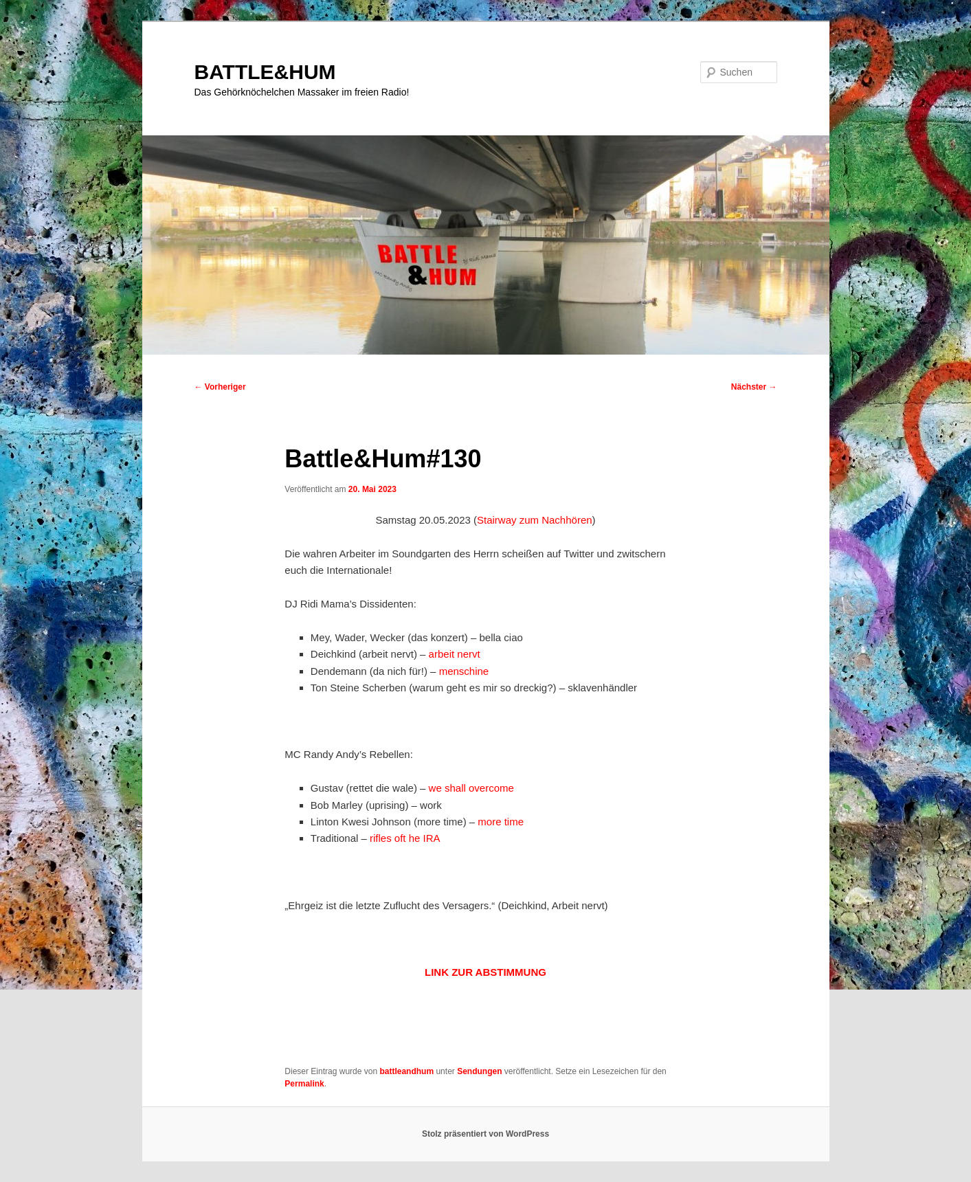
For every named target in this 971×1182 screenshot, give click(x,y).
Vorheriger (220, 387)
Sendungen (479, 1071)
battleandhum (406, 1071)
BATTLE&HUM (265, 71)
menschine (464, 671)
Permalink (304, 1084)
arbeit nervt (454, 654)
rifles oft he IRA (405, 838)
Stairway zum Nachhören (534, 520)
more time (501, 821)
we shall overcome (471, 788)
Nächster (754, 387)
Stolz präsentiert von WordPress (485, 1134)
